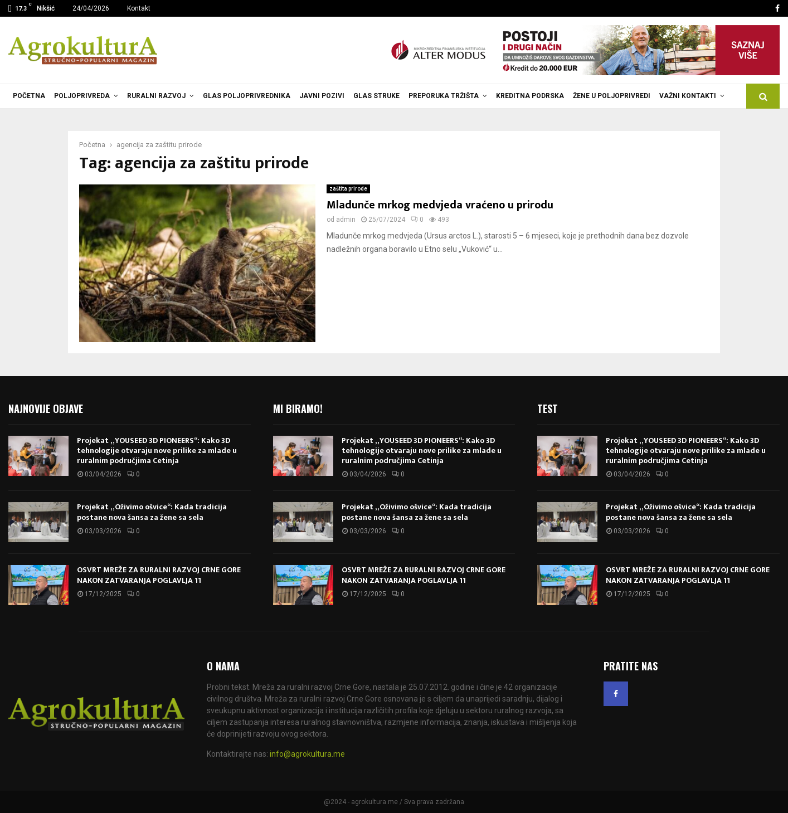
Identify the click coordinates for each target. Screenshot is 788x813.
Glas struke (376, 96)
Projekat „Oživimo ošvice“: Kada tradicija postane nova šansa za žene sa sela (152, 511)
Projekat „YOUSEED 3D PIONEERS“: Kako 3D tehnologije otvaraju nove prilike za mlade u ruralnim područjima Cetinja (157, 450)
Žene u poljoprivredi (611, 96)
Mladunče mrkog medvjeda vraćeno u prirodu (440, 205)
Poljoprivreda (82, 96)
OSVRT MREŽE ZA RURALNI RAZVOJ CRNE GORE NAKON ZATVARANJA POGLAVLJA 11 (159, 574)
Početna (29, 96)
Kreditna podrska (530, 96)
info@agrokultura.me (307, 753)
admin (346, 219)
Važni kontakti (687, 96)
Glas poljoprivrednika (246, 96)
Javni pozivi (321, 96)
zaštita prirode (348, 189)
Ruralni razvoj (156, 96)
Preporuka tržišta (443, 96)
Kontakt (138, 8)
